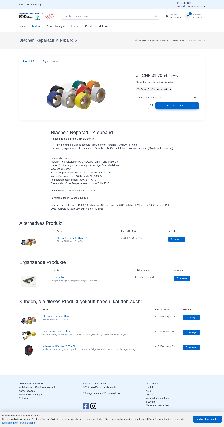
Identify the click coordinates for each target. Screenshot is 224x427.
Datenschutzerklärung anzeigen (19, 423)
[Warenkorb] (194, 16)
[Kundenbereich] (172, 16)
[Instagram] (93, 406)
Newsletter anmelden (157, 405)
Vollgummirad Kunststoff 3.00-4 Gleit (60, 346)
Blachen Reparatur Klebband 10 (72, 238)
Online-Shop (35, 4)
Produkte (36, 26)
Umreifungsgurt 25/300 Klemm (57, 331)
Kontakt (89, 26)
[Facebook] (86, 406)
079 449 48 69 (184, 3)
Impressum (152, 383)
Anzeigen (176, 239)
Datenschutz (152, 394)
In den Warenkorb (177, 105)
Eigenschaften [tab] (50, 61)
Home (23, 26)
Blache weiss (58, 277)
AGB (148, 391)
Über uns (75, 26)
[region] (112, 61)
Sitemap (150, 401)
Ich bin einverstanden (207, 419)
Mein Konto (105, 26)
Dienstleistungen (56, 26)
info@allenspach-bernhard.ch (191, 6)
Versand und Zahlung (157, 398)
